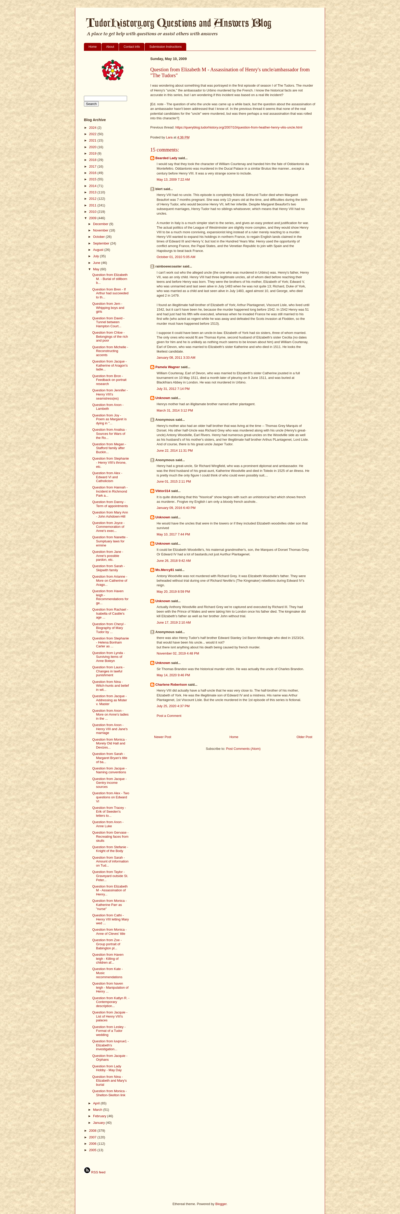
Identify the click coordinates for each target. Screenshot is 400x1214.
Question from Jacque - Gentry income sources (109, 783)
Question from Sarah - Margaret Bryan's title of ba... (109, 758)
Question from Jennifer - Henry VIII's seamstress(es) (110, 394)
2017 (93, 166)
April (97, 1103)
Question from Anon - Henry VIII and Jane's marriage (110, 729)
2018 (93, 160)
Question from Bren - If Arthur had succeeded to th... (110, 293)
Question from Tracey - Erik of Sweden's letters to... (109, 812)
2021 (93, 140)
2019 (93, 153)
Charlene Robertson (171, 684)
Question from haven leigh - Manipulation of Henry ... (110, 987)
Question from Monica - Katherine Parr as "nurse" (109, 904)
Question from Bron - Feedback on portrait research (109, 380)
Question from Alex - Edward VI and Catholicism (107, 477)
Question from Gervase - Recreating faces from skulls (110, 836)
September (101, 243)
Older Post (304, 737)
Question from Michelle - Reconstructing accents (110, 351)
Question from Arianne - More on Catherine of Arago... (109, 580)
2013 (93, 192)
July (96, 256)
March (98, 1110)
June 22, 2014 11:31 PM (175, 450)
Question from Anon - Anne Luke (107, 824)
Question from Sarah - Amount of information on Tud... (110, 861)
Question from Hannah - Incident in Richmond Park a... (110, 491)
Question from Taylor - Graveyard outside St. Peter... (110, 876)
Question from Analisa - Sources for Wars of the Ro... (109, 433)
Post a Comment (169, 716)
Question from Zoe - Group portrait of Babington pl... (107, 944)
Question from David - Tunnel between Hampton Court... (108, 322)
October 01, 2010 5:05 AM (176, 257)
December (101, 224)
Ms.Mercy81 (164, 570)
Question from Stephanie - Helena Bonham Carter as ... (110, 642)
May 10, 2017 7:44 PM (173, 534)
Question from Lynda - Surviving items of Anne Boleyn (108, 657)
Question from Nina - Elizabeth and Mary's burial (109, 1081)
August (98, 250)
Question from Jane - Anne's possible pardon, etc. (107, 556)
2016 (93, 173)
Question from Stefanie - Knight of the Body (110, 849)
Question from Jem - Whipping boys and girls (108, 307)
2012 (93, 199)
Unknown (162, 398)
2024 (93, 128)
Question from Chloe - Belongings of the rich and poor (110, 336)
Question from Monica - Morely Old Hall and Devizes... (109, 743)
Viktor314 (162, 491)
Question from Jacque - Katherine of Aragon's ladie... (110, 365)
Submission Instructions (165, 47)
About (110, 47)
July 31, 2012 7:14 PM (173, 389)
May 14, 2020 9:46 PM (173, 675)
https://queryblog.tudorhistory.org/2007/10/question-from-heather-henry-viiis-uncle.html (238, 127)
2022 (93, 134)
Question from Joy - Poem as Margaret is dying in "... (109, 419)
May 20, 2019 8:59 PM (173, 591)
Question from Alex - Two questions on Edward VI (110, 797)
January (99, 1123)
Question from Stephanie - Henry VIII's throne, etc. (110, 462)
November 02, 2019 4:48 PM (178, 653)
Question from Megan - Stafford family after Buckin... (109, 448)
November (101, 230)
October (99, 237)
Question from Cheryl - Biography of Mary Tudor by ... (109, 628)
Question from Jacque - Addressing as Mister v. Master (109, 700)
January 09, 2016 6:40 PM (176, 508)
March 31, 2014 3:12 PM (175, 410)
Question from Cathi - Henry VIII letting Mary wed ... (110, 919)
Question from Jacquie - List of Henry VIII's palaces (109, 1016)
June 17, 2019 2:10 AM (174, 622)
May (96, 269)
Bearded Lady (166, 158)
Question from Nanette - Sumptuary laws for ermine (110, 541)
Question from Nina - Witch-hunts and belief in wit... (110, 686)
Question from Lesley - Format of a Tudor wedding (109, 1031)
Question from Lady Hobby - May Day (106, 1068)
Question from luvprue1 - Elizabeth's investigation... (110, 1045)
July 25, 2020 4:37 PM (173, 706)
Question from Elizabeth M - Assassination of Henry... (110, 890)
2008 (93, 1131)
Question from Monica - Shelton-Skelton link (109, 1093)
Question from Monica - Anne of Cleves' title (109, 932)
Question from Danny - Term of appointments (110, 504)
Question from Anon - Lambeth (107, 407)
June (97, 263)
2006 (93, 1144)
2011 (93, 205)
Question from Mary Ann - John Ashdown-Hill (110, 514)
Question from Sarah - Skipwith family (108, 568)
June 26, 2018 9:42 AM (174, 561)
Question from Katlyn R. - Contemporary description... (110, 1002)
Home (93, 47)
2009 (93, 218)
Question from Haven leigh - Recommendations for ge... (110, 597)
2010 (93, 212)
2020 (93, 147)
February (100, 1116)
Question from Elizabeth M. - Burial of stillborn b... (110, 279)
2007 (93, 1137)
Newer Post (162, 737)
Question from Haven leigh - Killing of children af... (107, 958)
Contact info (131, 47)
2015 (93, 179)
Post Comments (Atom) (243, 749)
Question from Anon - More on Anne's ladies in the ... (110, 714)
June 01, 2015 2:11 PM (174, 481)
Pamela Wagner (167, 367)
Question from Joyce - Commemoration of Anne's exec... (108, 527)
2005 (93, 1150)
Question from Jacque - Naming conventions (109, 770)
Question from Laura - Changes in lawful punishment (108, 671)
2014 (93, 186)
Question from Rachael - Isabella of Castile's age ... (110, 613)
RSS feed (94, 1172)
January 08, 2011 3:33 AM (176, 357)
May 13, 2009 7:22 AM (173, 179)
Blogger (221, 1204)
